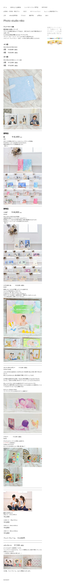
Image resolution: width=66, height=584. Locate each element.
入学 (4, 15)
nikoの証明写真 (13, 15)
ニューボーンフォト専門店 (31, 7)
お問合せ (39, 15)
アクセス (23, 15)
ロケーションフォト (35, 11)
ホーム (5, 7)
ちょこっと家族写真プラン (51, 11)
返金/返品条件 (6, 579)
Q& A (46, 15)
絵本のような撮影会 (15, 7)
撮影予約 (31, 15)
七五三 (25, 11)
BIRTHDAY (44, 7)
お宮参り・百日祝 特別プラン (11, 11)
